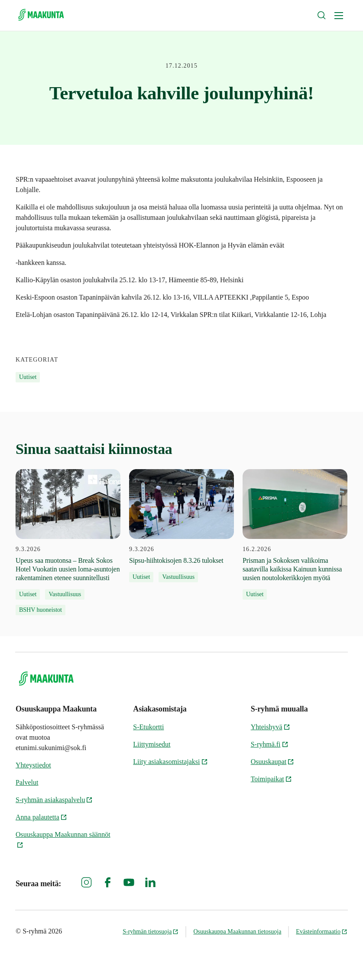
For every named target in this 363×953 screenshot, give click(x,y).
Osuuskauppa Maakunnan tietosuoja (237, 931)
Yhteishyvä (270, 727)
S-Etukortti (148, 727)
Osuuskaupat (273, 761)
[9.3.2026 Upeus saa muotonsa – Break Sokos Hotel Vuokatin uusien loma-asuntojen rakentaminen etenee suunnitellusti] (68, 542)
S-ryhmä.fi (269, 744)
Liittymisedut (151, 744)
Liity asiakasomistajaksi (170, 761)
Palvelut (27, 782)
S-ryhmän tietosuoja (150, 931)
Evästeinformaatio (321, 931)
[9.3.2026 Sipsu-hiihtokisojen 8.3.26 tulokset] (181, 525)
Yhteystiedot (33, 765)
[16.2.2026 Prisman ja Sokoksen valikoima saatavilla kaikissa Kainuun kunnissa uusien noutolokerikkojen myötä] (295, 534)
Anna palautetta (41, 817)
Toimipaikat (271, 779)
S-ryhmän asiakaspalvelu (54, 799)
